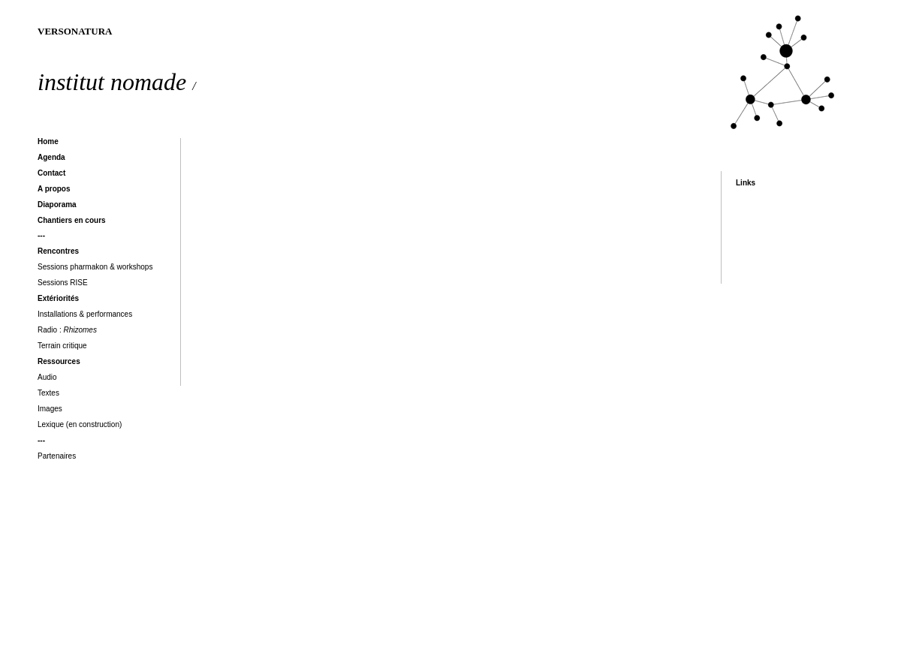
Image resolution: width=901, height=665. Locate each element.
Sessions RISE (63, 282)
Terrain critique (62, 346)
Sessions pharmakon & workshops (96, 267)
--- (41, 235)
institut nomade (117, 81)
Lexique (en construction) (80, 424)
